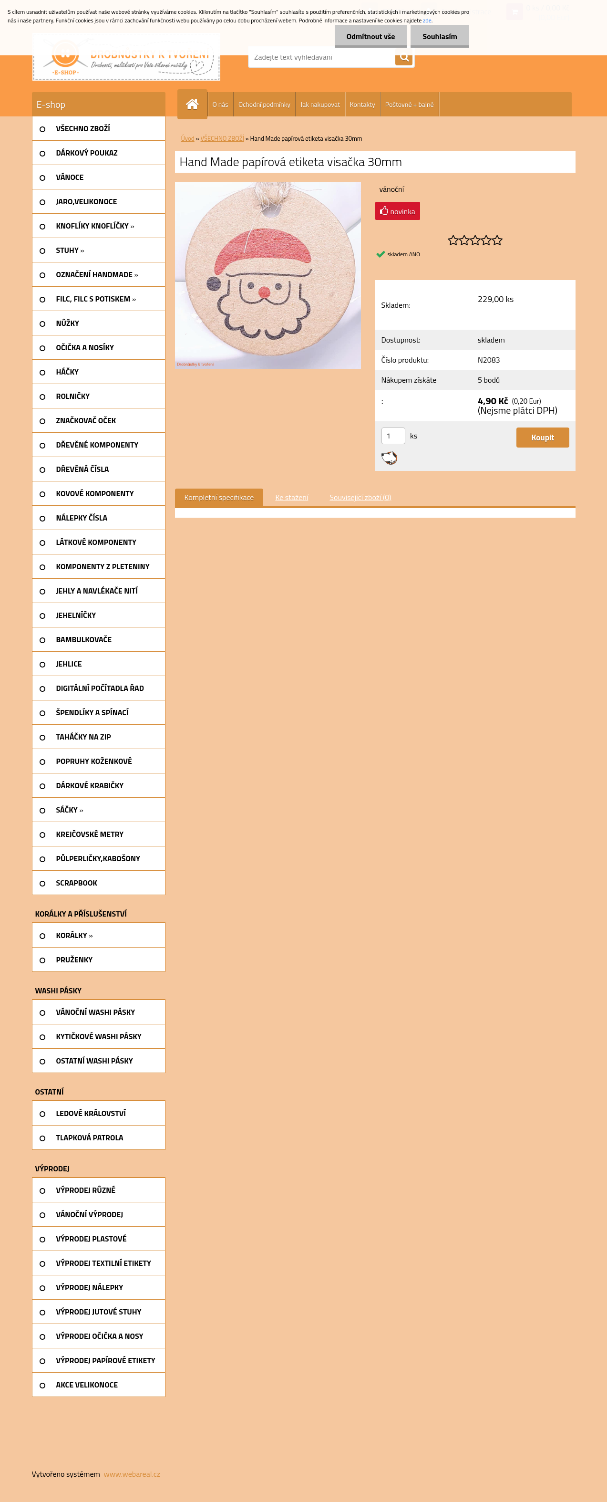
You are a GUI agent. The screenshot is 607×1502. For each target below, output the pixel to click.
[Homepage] (196, 104)
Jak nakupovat (320, 104)
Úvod (188, 138)
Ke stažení (291, 497)
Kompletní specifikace (219, 497)
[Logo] (126, 57)
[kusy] (393, 436)
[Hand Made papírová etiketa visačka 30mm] (268, 186)
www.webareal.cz (131, 1474)
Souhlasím (439, 36)
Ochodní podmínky (264, 104)
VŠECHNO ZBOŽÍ (222, 138)
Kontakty (362, 104)
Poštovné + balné (409, 104)
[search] (403, 57)
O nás (220, 104)
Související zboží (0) (360, 497)
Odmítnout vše (371, 36)
